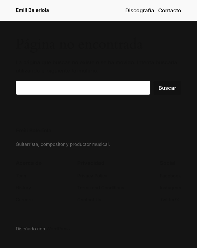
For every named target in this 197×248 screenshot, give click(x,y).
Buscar (167, 88)
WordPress (58, 228)
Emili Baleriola (32, 10)
